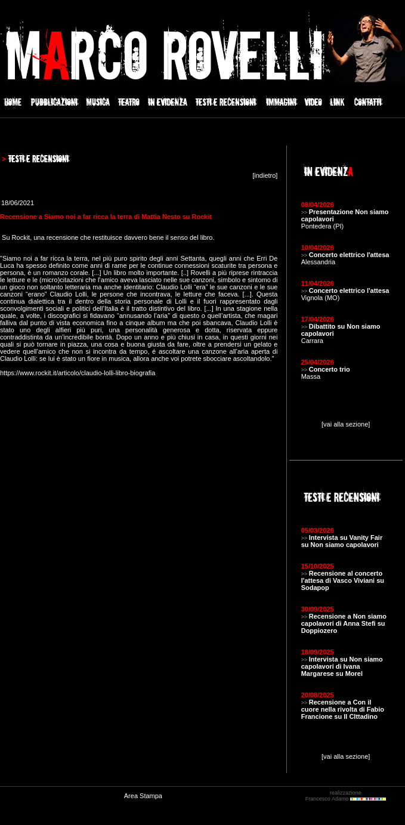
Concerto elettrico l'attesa (349, 254)
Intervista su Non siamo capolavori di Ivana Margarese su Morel (342, 666)
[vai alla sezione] (345, 424)
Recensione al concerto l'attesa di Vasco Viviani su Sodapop (342, 580)
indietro (265, 175)
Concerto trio (329, 369)
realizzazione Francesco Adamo (345, 796)
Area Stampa (143, 795)
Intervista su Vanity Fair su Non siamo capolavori (342, 541)
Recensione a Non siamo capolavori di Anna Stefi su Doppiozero (344, 623)
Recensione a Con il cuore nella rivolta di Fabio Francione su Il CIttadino (342, 709)
